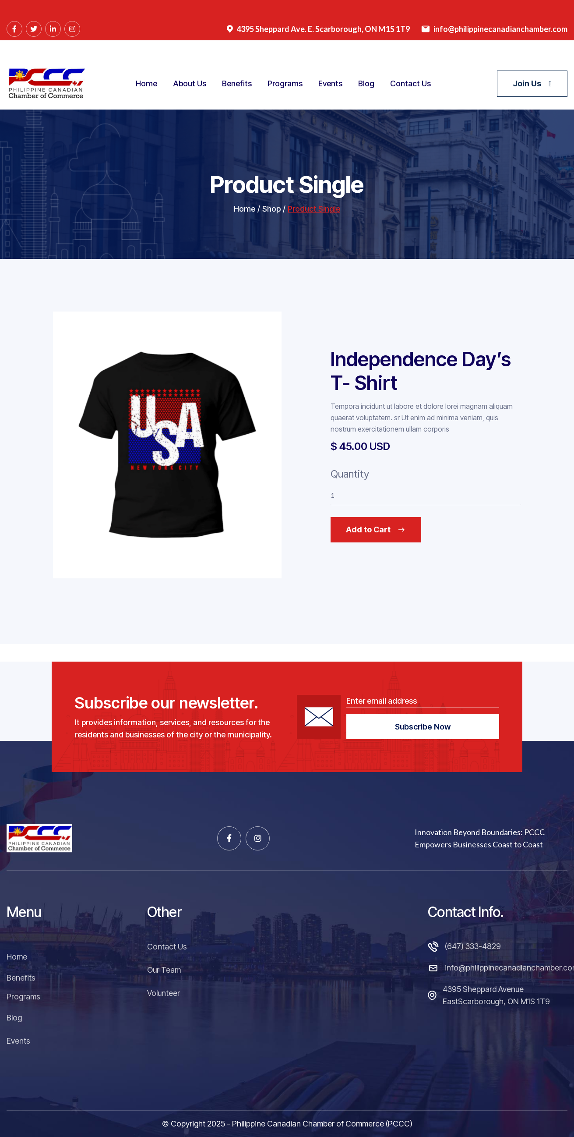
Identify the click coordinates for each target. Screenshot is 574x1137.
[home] (46, 83)
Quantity (350, 498)
